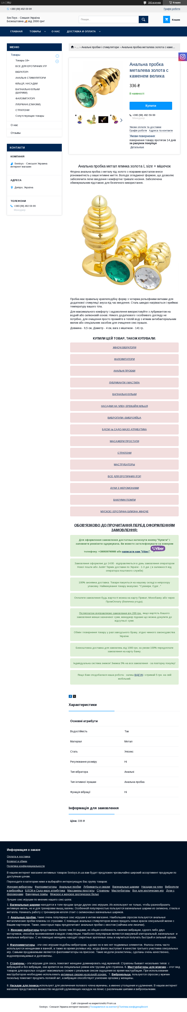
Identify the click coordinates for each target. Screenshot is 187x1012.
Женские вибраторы (19, 886)
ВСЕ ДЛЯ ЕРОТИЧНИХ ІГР (31, 66)
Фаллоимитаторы (46, 886)
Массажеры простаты (80, 890)
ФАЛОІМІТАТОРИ (124, 359)
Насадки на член (152, 886)
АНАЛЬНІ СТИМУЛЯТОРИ (30, 77)
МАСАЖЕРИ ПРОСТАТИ (124, 441)
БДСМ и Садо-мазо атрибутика (45, 890)
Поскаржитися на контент (103, 1007)
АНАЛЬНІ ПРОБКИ (124, 370)
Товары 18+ (22, 60)
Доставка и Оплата (81, 31)
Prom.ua (111, 1003)
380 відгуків (154, 2)
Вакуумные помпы (37, 894)
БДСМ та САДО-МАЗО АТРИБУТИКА (124, 429)
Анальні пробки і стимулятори (100, 47)
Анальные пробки (70, 886)
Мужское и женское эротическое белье (74, 894)
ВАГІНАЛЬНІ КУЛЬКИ (124, 394)
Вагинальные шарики (125, 886)
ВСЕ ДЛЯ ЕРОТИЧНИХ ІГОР (124, 476)
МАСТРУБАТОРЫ (124, 464)
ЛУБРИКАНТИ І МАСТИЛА (124, 382)
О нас (56, 31)
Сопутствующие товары (29, 115)
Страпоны (103, 890)
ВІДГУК (139, 674)
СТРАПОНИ (124, 452)
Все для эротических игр (148, 890)
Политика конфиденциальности (26, 866)
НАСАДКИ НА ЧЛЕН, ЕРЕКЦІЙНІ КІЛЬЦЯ (124, 406)
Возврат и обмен (17, 861)
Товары (35, 31)
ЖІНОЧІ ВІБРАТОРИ (124, 347)
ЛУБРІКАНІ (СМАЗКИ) (28, 104)
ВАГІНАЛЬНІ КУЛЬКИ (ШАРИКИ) (27, 91)
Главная (16, 31)
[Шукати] (143, 19)
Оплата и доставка (18, 856)
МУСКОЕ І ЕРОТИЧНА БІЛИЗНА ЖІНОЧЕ (124, 511)
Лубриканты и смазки (96, 886)
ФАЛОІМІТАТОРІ (25, 98)
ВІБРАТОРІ (21, 71)
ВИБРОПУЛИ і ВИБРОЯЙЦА (124, 417)
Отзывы (16, 132)
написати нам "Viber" (136, 551)
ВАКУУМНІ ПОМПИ (124, 499)
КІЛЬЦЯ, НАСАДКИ (26, 83)
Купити (151, 105)
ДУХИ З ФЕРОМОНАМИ (124, 488)
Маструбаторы (121, 890)
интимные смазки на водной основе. (84, 974)
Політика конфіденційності (133, 1007)
